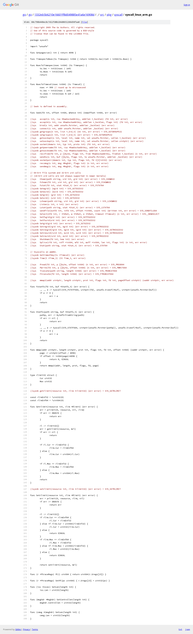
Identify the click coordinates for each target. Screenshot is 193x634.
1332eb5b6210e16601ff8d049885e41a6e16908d (64, 14)
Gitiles (18, 629)
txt (180, 629)
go (24, 14)
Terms (35, 629)
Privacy (26, 629)
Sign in (187, 4)
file (84, 22)
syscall (118, 14)
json (187, 629)
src (102, 14)
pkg (109, 14)
